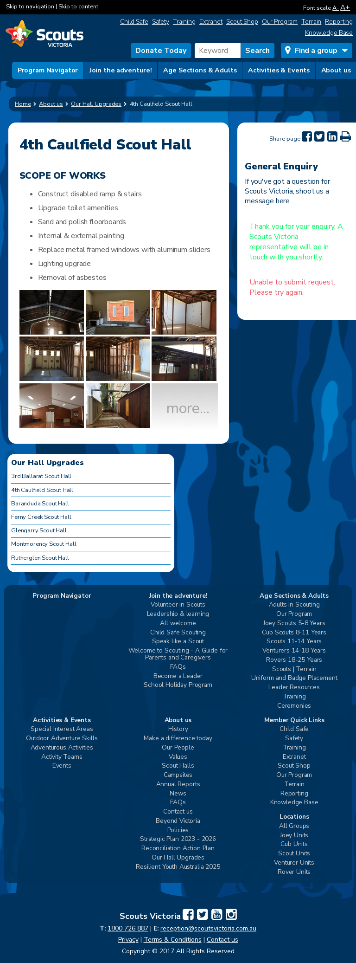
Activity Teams (62, 757)
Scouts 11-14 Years (294, 641)
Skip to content (78, 6)
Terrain (311, 21)
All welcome (178, 623)
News (178, 793)
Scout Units (294, 853)
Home (23, 104)
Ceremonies (294, 706)
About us (336, 70)
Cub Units (294, 844)
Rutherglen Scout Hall (40, 558)
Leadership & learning (178, 614)
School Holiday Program (178, 685)
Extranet (210, 21)
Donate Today (160, 50)
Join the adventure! (120, 70)
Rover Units (294, 872)
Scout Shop (242, 21)
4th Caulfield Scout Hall (42, 490)
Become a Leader (178, 676)
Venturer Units (294, 863)
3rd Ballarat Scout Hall (41, 476)
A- (335, 8)
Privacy (128, 939)
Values (178, 757)
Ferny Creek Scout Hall (41, 517)
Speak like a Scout (178, 641)
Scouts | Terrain (294, 669)
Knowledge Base (329, 32)
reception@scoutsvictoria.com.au (208, 928)
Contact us (177, 811)
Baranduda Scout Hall (40, 503)
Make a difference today (178, 738)
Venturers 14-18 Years (294, 650)
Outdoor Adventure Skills (61, 738)
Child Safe (134, 21)
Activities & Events (279, 70)
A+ (345, 7)
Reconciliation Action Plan (178, 848)
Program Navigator (48, 70)
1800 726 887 (128, 928)
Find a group (316, 50)
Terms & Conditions (173, 939)
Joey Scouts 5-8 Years (294, 623)
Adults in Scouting (294, 604)
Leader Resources (293, 687)
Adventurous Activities (62, 747)
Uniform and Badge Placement (294, 678)
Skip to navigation (30, 6)
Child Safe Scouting (178, 632)
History (178, 729)
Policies (178, 830)
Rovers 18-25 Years (294, 660)
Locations (294, 817)
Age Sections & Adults (199, 70)
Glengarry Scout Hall (39, 530)
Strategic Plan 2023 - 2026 (178, 839)
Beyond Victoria (178, 821)
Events (61, 766)
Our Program (280, 21)
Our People (178, 747)
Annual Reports (178, 784)
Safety (160, 21)
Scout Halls (178, 766)
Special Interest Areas (62, 729)
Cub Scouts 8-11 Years (294, 632)
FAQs (177, 667)
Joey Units (294, 835)
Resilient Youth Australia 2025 (178, 867)
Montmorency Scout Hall (43, 544)
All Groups (294, 826)
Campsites (178, 775)
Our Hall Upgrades (178, 857)
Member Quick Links (294, 720)
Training (184, 21)
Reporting (339, 21)
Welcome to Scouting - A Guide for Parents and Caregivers (178, 654)
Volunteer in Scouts (178, 604)
